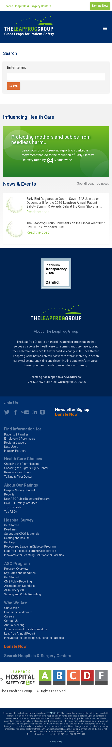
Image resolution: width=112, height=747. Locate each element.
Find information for (22, 429)
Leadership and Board (18, 612)
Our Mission (11, 608)
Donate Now (100, 5)
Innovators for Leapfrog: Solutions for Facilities (34, 555)
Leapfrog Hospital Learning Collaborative (30, 550)
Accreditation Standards (19, 585)
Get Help (9, 542)
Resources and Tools (17, 472)
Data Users (11, 446)
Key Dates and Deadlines (20, 573)
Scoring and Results (17, 538)
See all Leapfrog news (93, 183)
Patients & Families (16, 434)
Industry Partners (15, 450)
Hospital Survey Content (19, 490)
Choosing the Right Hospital (21, 463)
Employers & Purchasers (19, 438)
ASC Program (17, 563)
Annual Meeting (14, 625)
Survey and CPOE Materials (21, 533)
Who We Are (15, 602)
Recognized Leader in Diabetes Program (30, 546)
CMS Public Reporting (18, 581)
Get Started (11, 525)
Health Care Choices (23, 458)
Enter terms (16, 67)
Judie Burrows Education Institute (25, 629)
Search (14, 86)
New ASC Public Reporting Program (27, 498)
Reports (9, 494)
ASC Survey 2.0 (14, 590)
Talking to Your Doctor (18, 476)
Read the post (38, 212)
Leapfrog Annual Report (19, 633)
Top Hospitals (12, 507)
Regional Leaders (15, 442)
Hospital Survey (18, 520)
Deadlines (10, 529)
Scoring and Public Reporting (22, 594)
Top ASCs (10, 511)
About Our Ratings (21, 485)
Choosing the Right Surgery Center (26, 468)
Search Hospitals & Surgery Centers (27, 6)
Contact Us (11, 620)
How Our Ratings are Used (20, 503)
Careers (9, 616)
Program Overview (16, 568)
